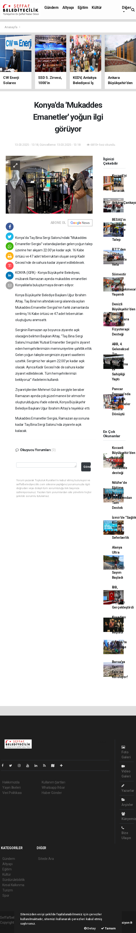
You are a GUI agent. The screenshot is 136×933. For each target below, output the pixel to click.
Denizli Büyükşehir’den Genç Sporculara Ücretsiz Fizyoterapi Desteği (123, 319)
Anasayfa (11, 27)
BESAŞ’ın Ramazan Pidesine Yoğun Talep (119, 230)
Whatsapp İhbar (53, 787)
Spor (5, 895)
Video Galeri (126, 771)
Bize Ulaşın (126, 833)
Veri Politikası (12, 793)
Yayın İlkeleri (11, 787)
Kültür (97, 7)
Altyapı (68, 7)
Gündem (51, 7)
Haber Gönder (52, 793)
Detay (90, 928)
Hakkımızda (11, 782)
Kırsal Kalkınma (13, 885)
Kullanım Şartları (53, 782)
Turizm (7, 890)
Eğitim (83, 7)
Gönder (87, 467)
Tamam (108, 928)
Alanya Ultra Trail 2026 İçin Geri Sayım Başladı (118, 562)
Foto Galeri (126, 752)
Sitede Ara (46, 859)
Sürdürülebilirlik (13, 880)
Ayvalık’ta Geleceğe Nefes (119, 647)
